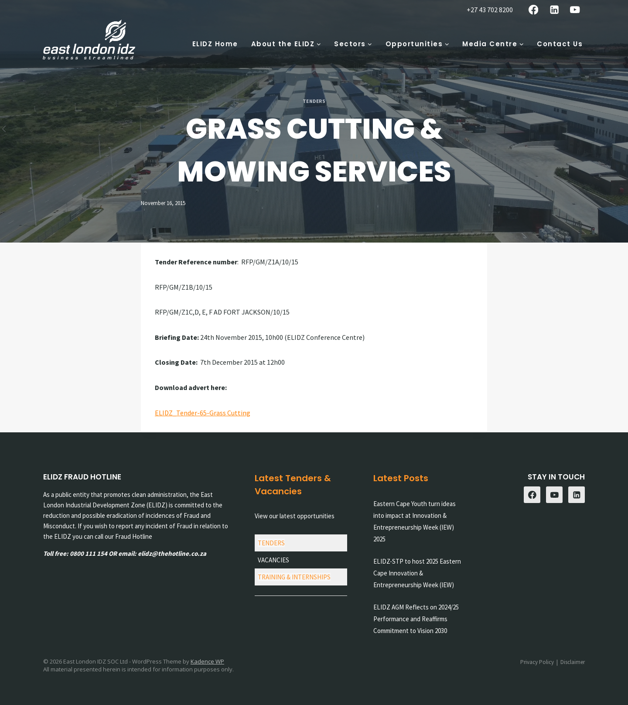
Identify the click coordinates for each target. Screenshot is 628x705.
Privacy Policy (537, 662)
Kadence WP (207, 661)
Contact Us (560, 43)
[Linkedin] (554, 10)
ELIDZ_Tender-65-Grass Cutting (202, 412)
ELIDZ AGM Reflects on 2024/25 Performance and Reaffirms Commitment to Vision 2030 (416, 619)
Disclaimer (572, 662)
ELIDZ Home (215, 43)
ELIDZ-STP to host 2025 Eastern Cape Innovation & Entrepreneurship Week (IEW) (417, 573)
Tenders (314, 101)
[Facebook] (533, 10)
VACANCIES (273, 560)
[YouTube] (575, 10)
